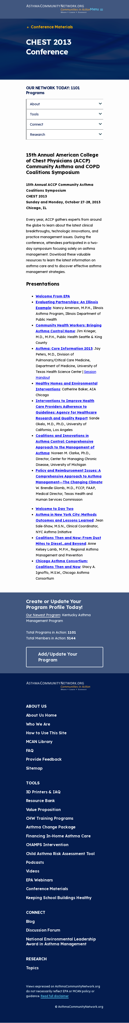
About (35, 104)
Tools (34, 114)
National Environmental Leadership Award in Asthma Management (61, 941)
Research (37, 134)
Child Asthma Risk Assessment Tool (60, 853)
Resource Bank (40, 800)
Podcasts (35, 862)
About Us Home (41, 715)
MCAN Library (39, 741)
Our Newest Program (43, 615)
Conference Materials (49, 26)
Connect (36, 124)
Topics (32, 967)
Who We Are (38, 724)
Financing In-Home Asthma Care (58, 836)
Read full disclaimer (55, 996)
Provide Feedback (44, 759)
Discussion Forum (43, 930)
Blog (30, 921)
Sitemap (34, 768)
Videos (32, 871)
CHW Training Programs (50, 818)
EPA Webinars (39, 880)
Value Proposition (43, 809)
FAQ (30, 750)
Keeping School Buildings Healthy (59, 897)
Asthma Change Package (51, 827)
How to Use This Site (46, 732)
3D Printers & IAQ (43, 791)
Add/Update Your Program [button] (58, 657)
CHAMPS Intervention (47, 844)
